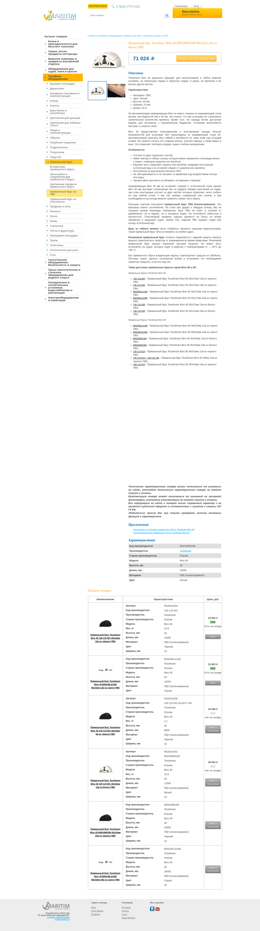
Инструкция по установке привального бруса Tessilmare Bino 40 (163, 529)
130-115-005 (139, 279)
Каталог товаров (56, 36)
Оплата (118, 21)
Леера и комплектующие (60, 131)
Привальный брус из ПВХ (63, 193)
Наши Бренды (128, 918)
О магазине (131, 21)
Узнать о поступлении (196, 58)
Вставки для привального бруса (62, 168)
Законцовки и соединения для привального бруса (62, 176)
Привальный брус (61, 161)
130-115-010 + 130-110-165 (146, 358)
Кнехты (54, 105)
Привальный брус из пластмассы (63, 200)
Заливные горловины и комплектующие (65, 94)
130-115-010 (139, 351)
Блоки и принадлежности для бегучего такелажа (62, 43)
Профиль (95, 914)
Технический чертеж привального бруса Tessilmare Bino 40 (161, 533)
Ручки (53, 216)
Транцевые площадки (64, 235)
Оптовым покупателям (153, 21)
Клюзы (54, 100)
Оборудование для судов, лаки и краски (62, 70)
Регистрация (181, 6)
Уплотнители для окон (64, 250)
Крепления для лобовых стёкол (65, 124)
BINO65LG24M (140, 298)
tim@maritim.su (62, 919)
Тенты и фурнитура (62, 230)
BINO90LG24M (140, 332)
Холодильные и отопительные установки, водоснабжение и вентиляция (60, 287)
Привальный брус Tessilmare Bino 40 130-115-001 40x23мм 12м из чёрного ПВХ (105, 638)
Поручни (55, 157)
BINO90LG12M (140, 326)
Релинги (55, 211)
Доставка (106, 21)
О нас (124, 914)
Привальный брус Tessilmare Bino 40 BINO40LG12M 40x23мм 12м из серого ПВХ (105, 684)
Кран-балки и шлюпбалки (58, 112)
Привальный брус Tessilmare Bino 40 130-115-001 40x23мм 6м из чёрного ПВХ (105, 730)
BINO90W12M (140, 338)
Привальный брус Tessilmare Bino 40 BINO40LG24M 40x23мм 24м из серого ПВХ (105, 876)
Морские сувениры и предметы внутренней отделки (63, 61)
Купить (213, 637)
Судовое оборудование (58, 917)
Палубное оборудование (58, 77)
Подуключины (59, 147)
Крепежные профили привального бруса (63, 185)
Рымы (53, 221)
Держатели (57, 88)
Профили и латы (60, 206)
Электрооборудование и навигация (63, 299)
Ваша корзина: (191, 11)
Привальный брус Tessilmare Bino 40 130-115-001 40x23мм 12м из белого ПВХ (105, 783)
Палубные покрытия (63, 142)
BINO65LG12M (140, 292)
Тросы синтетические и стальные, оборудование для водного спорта (64, 273)
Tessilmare (185, 550)
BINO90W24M (140, 345)
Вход (196, 6)
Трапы (54, 240)
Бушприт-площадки (62, 83)
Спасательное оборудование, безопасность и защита (64, 262)
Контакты (93, 21)
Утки (53, 254)
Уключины (56, 245)
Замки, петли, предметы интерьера (62, 52)
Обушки (55, 137)
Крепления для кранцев (65, 118)
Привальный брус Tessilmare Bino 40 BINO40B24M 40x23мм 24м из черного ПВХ (105, 832)
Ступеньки (56, 225)
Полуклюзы (57, 152)
